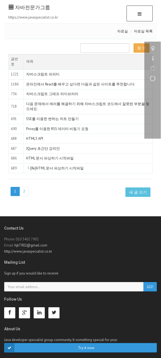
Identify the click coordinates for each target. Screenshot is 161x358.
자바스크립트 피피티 (43, 74)
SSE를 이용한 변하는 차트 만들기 (52, 118)
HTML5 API (34, 138)
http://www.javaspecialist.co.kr (28, 251)
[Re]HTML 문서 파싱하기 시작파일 (57, 168)
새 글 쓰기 (138, 192)
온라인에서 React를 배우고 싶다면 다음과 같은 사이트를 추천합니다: (80, 84)
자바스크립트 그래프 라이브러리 (52, 94)
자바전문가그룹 (29, 7)
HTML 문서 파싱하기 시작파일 (50, 158)
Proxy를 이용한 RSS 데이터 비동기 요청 (57, 128)
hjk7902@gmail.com (30, 245)
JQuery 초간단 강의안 (43, 148)
